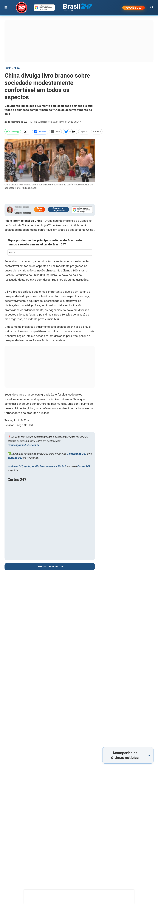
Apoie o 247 (39, 209)
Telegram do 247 (76, 453)
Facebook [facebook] (40, 131)
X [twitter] (26, 131)
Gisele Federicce (22, 213)
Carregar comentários (50, 566)
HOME (8, 68)
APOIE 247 (133, 7)
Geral (17, 68)
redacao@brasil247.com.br (23, 445)
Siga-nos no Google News (58, 209)
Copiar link (84, 132)
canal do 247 (15, 457)
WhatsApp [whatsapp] (12, 131)
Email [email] (55, 131)
